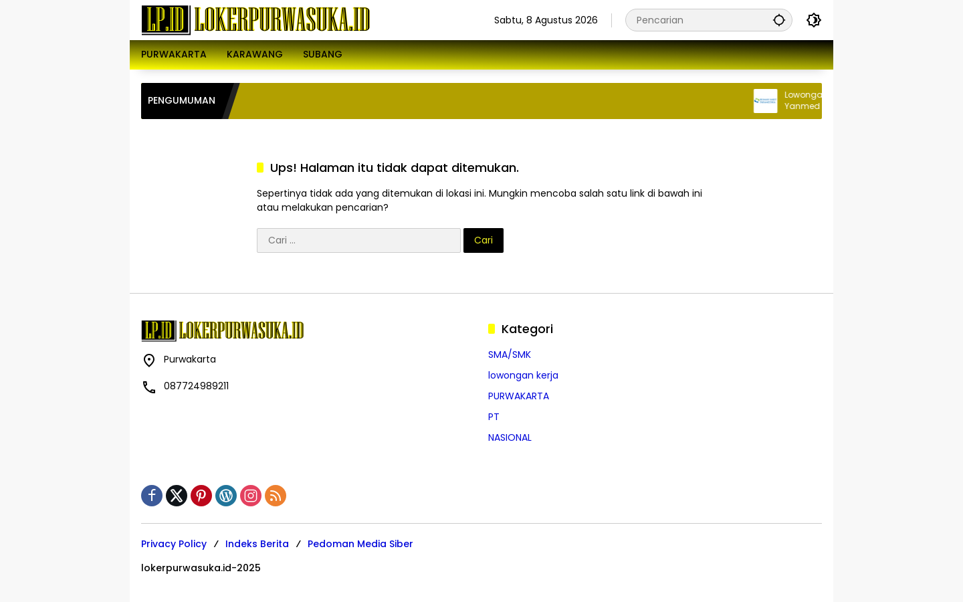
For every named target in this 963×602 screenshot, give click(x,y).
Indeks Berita (257, 543)
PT (494, 416)
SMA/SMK (509, 354)
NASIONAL (510, 437)
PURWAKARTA (518, 396)
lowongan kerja (523, 375)
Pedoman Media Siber (360, 543)
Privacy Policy (174, 543)
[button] (779, 20)
